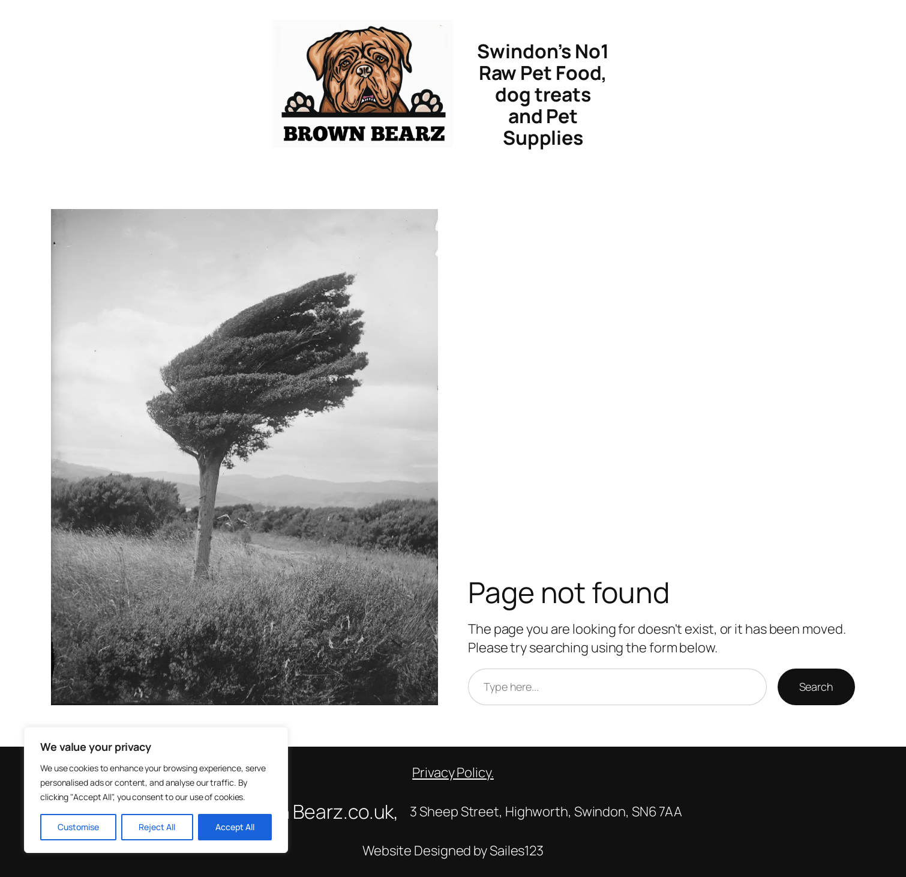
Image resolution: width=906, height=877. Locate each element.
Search (816, 686)
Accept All (234, 827)
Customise (78, 827)
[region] (156, 790)
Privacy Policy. (453, 772)
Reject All (157, 827)
